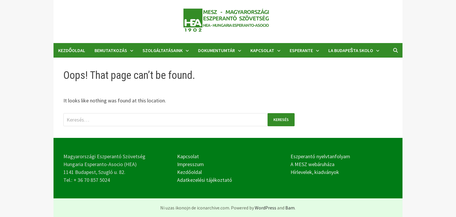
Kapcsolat (262, 50)
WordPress (265, 208)
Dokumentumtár (216, 50)
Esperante (301, 50)
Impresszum (190, 164)
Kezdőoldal (71, 50)
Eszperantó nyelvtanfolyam (320, 156)
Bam (290, 208)
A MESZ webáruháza (312, 164)
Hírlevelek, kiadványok (315, 172)
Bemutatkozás (111, 50)
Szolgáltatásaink (162, 50)
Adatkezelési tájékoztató (204, 180)
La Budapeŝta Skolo (350, 50)
